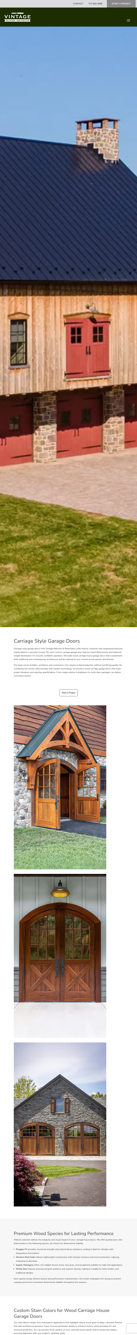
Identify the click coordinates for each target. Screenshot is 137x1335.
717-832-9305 (95, 3)
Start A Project (121, 3)
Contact (78, 4)
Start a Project (68, 692)
